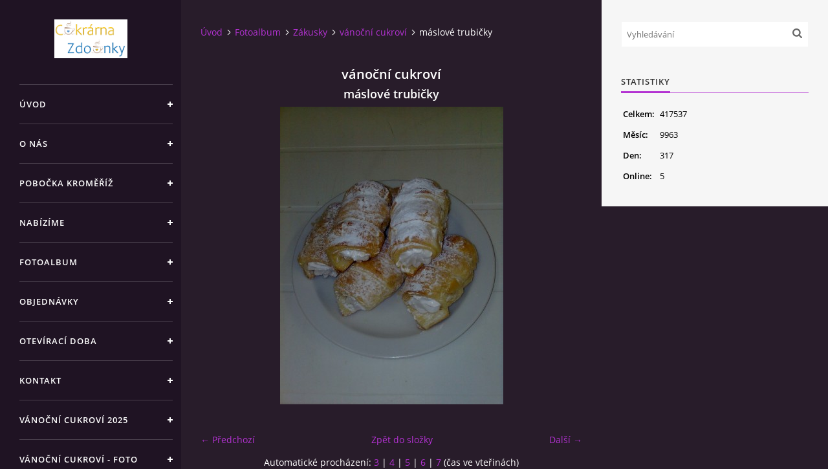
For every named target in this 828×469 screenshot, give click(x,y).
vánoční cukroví (373, 32)
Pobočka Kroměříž (66, 183)
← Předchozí (228, 439)
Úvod (33, 104)
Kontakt (40, 380)
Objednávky (49, 301)
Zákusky (310, 32)
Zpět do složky (402, 439)
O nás (33, 143)
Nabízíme (42, 222)
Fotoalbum (48, 262)
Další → (565, 439)
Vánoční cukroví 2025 (73, 420)
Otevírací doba (58, 341)
